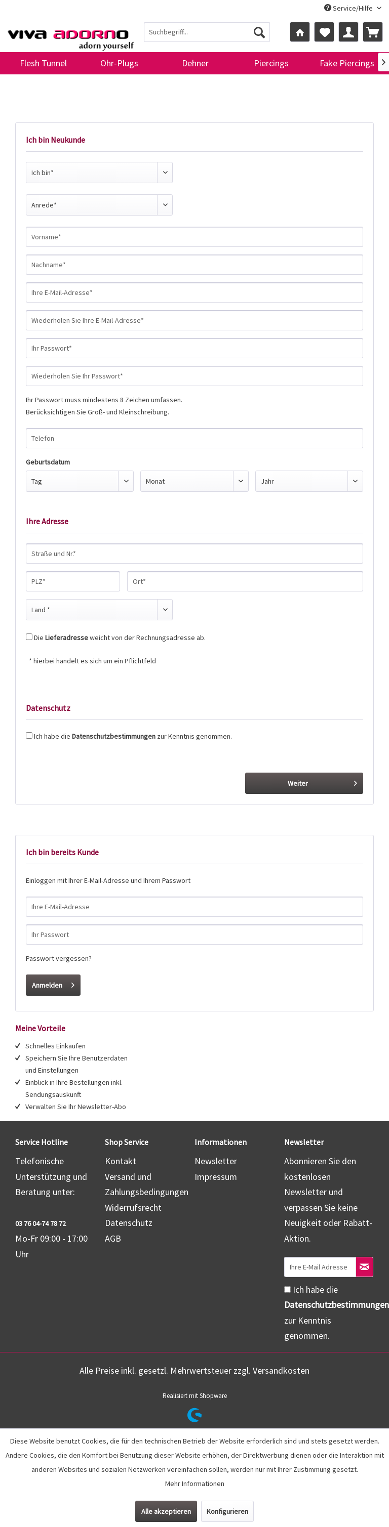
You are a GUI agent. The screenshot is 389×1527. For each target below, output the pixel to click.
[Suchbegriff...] (207, 32)
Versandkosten (281, 1370)
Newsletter (215, 1161)
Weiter (322, 781)
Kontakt (120, 1161)
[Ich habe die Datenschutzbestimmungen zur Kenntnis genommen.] (287, 1289)
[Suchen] (259, 32)
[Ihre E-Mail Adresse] (320, 1267)
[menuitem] (207, 32)
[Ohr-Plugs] (119, 63)
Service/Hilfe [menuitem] (349, 8)
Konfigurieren (227, 1511)
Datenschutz (128, 1222)
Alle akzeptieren (166, 1511)
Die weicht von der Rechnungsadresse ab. (120, 637)
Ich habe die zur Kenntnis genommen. (133, 736)
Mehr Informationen (194, 1483)
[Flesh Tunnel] (43, 63)
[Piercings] (271, 63)
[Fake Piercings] (347, 63)
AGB (113, 1238)
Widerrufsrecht (133, 1207)
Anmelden (53, 983)
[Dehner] (195, 63)
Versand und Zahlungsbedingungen (146, 1184)
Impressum (215, 1176)
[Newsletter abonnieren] (364, 1267)
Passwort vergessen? (59, 958)
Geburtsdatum (48, 461)
